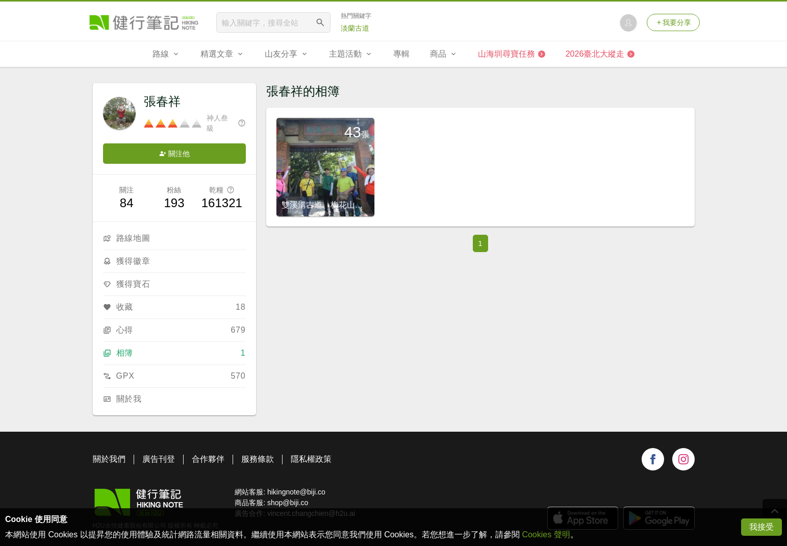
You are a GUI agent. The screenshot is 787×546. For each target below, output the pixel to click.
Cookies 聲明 (546, 534)
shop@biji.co (287, 503)
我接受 (761, 527)
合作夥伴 (208, 459)
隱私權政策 (311, 459)
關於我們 (109, 459)
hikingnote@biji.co (296, 492)
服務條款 (257, 459)
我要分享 (673, 22)
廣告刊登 (158, 459)
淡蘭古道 (355, 28)
